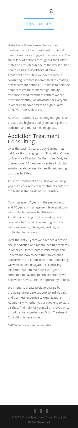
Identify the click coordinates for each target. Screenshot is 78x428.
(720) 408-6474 (41, 24)
